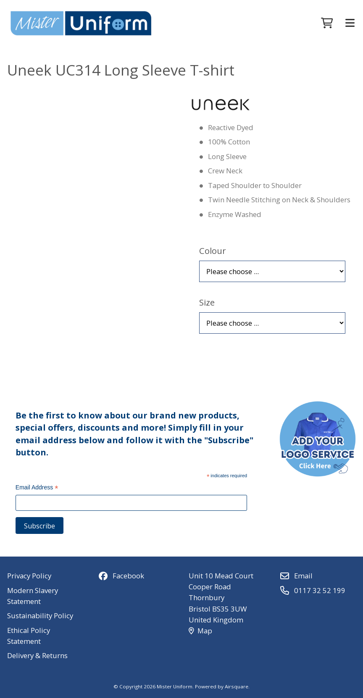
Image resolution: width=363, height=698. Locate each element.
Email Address (37, 488)
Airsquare (236, 686)
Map (200, 630)
